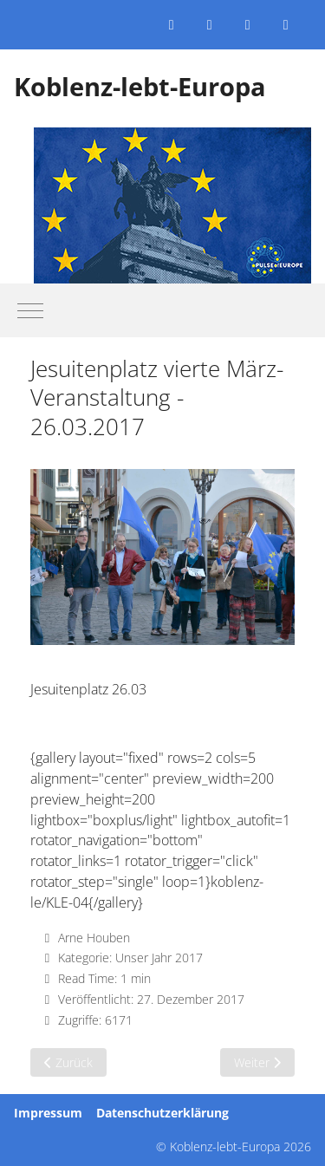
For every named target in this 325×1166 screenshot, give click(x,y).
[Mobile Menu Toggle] (30, 310)
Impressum (48, 1112)
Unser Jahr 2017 (159, 957)
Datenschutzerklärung (162, 1112)
